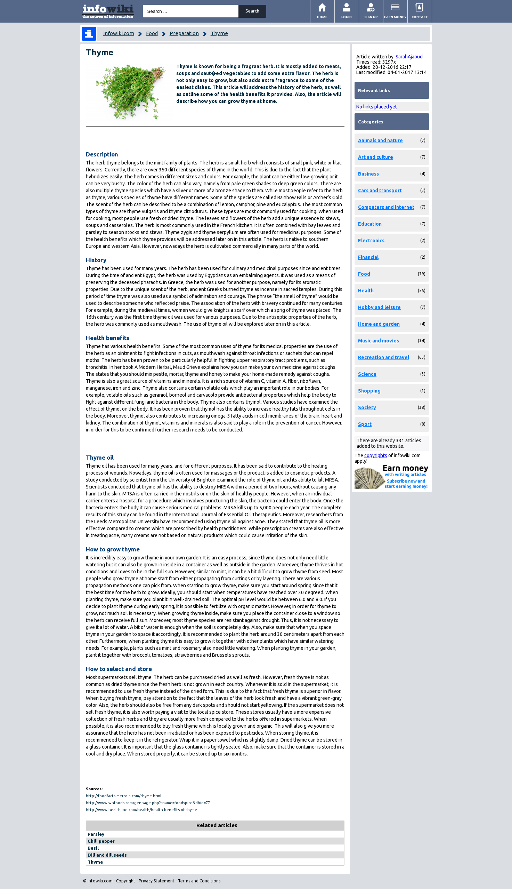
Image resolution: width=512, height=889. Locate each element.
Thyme (219, 33)
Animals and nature (380, 140)
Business (368, 174)
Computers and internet (386, 207)
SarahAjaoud (409, 56)
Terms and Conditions (199, 881)
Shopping (369, 391)
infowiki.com (118, 33)
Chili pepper (101, 841)
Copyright (125, 881)
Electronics (371, 240)
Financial (368, 257)
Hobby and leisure (379, 307)
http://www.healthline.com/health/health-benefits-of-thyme (141, 810)
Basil (93, 848)
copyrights (375, 455)
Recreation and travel (383, 357)
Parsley (96, 834)
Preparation (184, 33)
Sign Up (371, 17)
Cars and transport (380, 190)
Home (322, 17)
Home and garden (379, 324)
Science (367, 374)
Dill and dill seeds (107, 854)
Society (367, 407)
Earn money (395, 17)
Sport (365, 424)
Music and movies (378, 341)
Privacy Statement (156, 881)
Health (366, 290)
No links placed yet (376, 107)
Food (152, 33)
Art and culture (375, 157)
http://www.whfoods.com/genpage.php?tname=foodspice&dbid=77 (148, 803)
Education (370, 224)
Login (346, 17)
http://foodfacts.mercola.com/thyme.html (123, 796)
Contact (420, 17)
